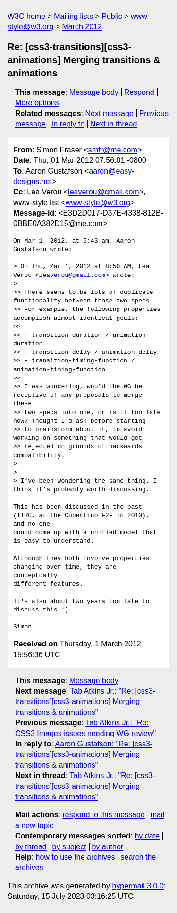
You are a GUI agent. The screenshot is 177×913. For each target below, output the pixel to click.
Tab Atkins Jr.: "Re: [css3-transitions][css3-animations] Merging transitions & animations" (85, 701)
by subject (69, 847)
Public (111, 16)
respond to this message (103, 815)
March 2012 (82, 27)
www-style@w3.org (98, 203)
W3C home (26, 16)
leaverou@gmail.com (103, 192)
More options (37, 103)
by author (107, 847)
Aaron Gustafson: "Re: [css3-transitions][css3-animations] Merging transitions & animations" (83, 754)
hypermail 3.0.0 (137, 886)
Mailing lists (73, 16)
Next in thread (113, 124)
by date (147, 836)
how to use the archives (75, 857)
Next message (109, 113)
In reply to (67, 124)
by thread (31, 847)
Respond (139, 92)
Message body (93, 92)
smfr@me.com (112, 150)
